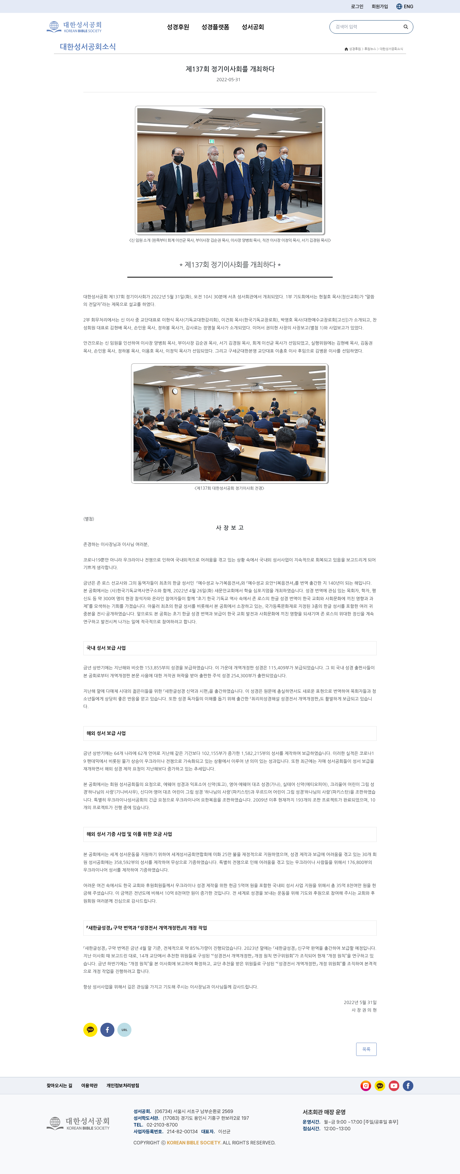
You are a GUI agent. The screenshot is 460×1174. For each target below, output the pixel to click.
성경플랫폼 (215, 27)
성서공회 (253, 27)
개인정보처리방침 (122, 1085)
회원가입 (380, 6)
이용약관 (89, 1085)
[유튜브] (394, 1086)
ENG (404, 6)
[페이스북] (408, 1086)
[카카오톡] (380, 1086)
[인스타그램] (366, 1086)
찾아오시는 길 (59, 1085)
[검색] (406, 27)
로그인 (357, 6)
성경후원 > (356, 49)
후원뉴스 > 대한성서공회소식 (383, 49)
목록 (366, 1049)
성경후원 (178, 27)
